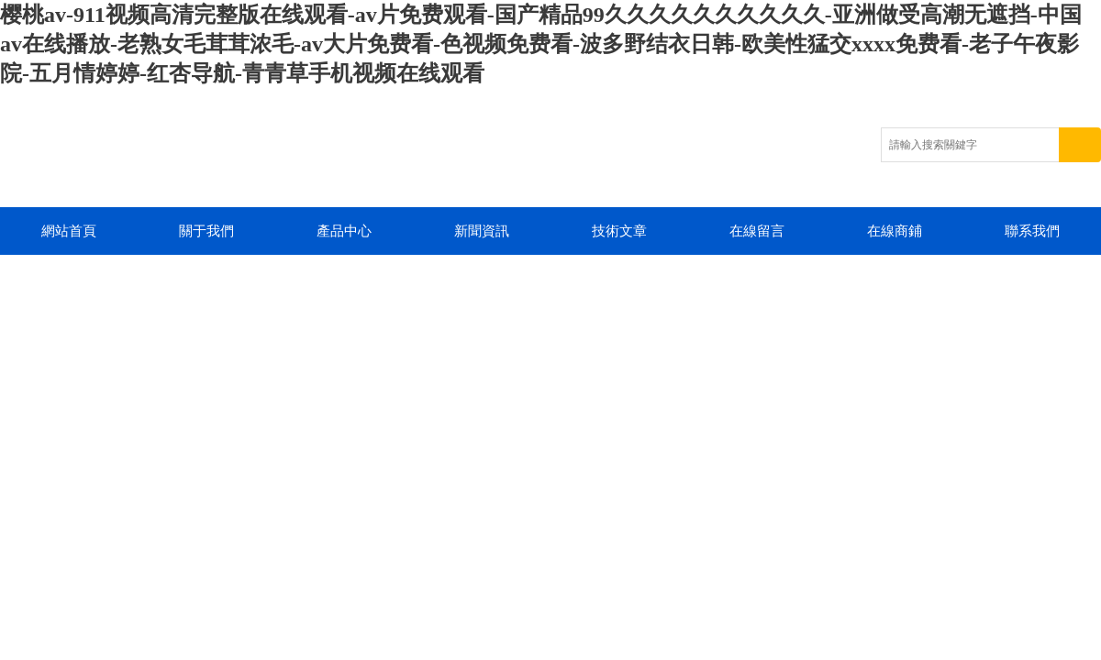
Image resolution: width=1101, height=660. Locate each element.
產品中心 (344, 231)
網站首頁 (68, 231)
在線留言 (756, 231)
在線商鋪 (894, 231)
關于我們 (206, 231)
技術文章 (619, 231)
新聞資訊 (481, 231)
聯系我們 (1032, 231)
